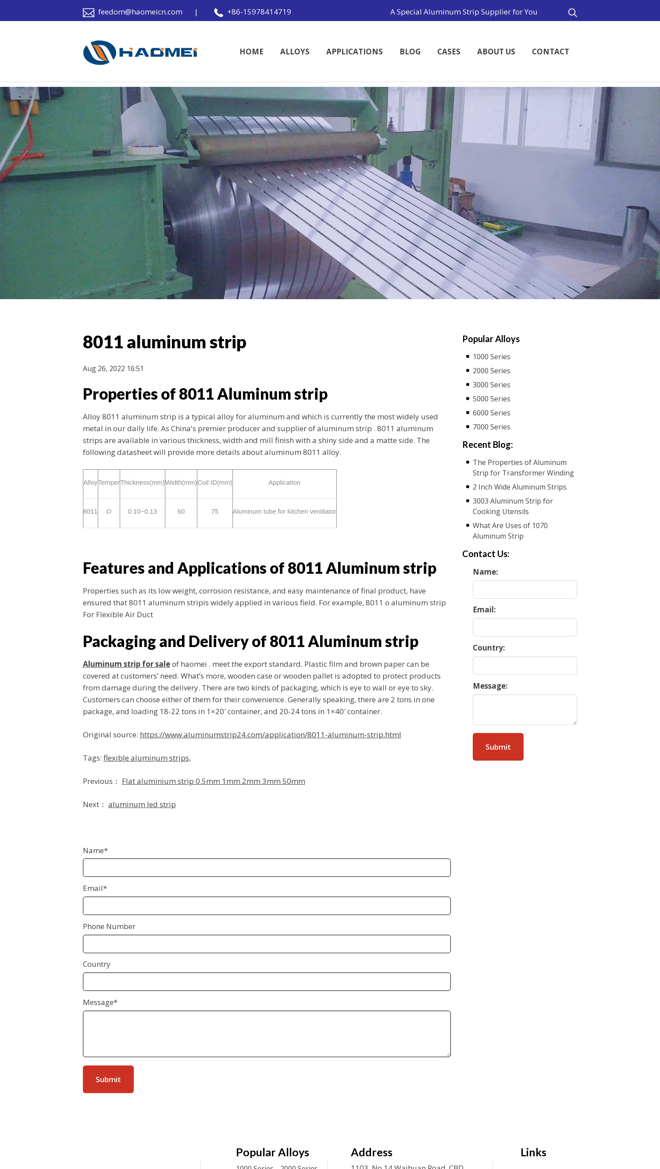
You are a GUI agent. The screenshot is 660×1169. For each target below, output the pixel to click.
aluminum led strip (142, 804)
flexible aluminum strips (146, 758)
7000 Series (491, 427)
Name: (485, 572)
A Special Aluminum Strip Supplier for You (464, 12)
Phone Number (109, 926)
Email (95, 888)
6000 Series (491, 413)
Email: (484, 609)
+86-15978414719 (259, 12)
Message (100, 1002)
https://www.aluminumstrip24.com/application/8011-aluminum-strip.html (270, 734)
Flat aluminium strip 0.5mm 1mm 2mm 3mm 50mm (213, 781)
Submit (498, 747)
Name (95, 850)
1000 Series (491, 356)
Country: (489, 648)
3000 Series (491, 385)
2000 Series (491, 370)
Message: (490, 686)
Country (97, 964)
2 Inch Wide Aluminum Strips (520, 487)
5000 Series (491, 399)
